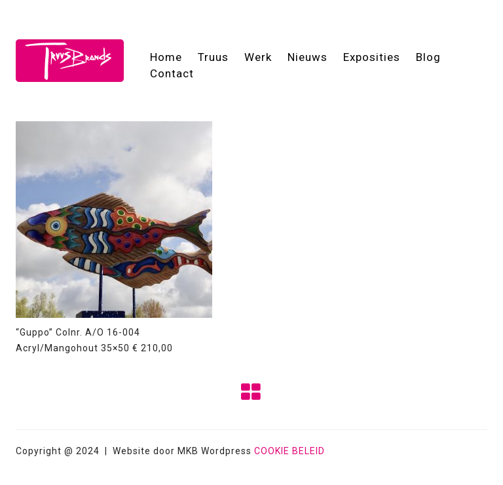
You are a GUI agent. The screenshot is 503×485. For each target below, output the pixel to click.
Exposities (371, 57)
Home (166, 57)
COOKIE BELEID (289, 451)
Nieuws (307, 57)
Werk (258, 57)
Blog (428, 57)
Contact (172, 73)
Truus (213, 57)
